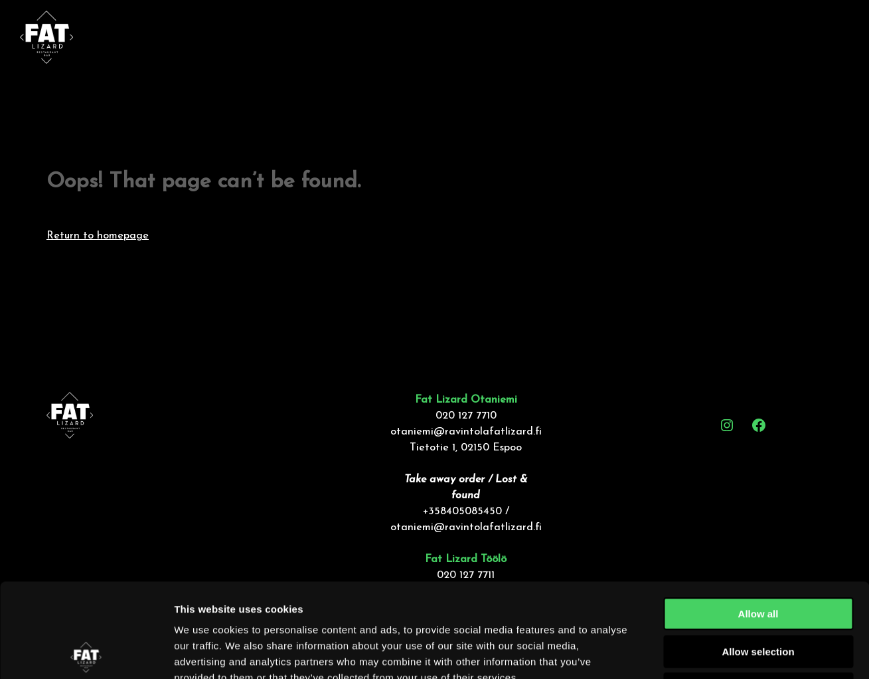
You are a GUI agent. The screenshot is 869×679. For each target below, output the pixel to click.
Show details (697, 652)
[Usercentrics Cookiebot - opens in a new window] (86, 653)
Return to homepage (97, 236)
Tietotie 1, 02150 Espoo (466, 447)
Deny (758, 595)
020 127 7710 (466, 416)
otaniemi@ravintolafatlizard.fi (466, 432)
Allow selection (758, 557)
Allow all (758, 520)
